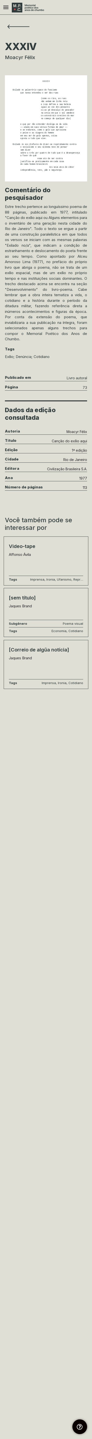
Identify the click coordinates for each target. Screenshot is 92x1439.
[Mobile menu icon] (5, 7)
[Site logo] (28, 8)
